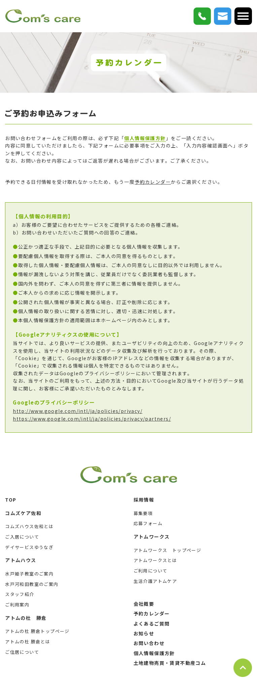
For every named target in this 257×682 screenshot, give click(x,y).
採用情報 (144, 499)
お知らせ (144, 633)
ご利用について (151, 570)
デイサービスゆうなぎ (29, 547)
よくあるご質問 (152, 623)
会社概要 (144, 603)
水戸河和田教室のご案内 (31, 584)
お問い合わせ (149, 643)
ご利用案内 (17, 604)
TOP (10, 499)
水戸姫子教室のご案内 (29, 573)
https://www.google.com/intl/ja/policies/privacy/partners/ (92, 418)
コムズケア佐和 (23, 513)
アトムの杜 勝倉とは (27, 641)
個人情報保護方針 (145, 138)
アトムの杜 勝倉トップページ (37, 631)
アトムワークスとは (155, 560)
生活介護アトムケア (155, 581)
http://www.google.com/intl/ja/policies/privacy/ (77, 411)
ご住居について (22, 652)
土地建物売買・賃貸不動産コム (170, 662)
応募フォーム (148, 523)
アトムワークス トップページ (167, 550)
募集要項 (143, 513)
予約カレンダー (153, 181)
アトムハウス (20, 560)
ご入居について (22, 537)
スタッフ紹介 (19, 594)
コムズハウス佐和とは (29, 526)
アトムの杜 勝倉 (25, 617)
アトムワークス (152, 536)
